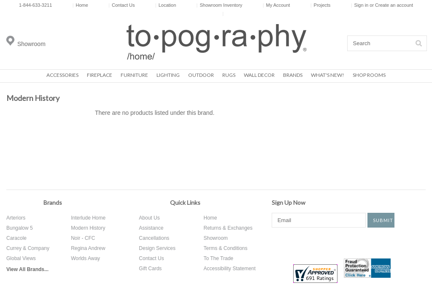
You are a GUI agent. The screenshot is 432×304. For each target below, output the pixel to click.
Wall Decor (259, 75)
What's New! (327, 75)
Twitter (308, 242)
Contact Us (121, 5)
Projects (320, 5)
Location (165, 5)
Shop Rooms (369, 75)
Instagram (359, 242)
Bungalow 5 (19, 228)
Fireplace (99, 75)
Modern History (88, 228)
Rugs (228, 75)
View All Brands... (27, 269)
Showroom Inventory (220, 5)
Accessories (62, 75)
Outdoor (201, 75)
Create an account (394, 5)
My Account (276, 5)
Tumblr (389, 242)
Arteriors (15, 218)
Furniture (134, 75)
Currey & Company (27, 248)
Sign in (361, 5)
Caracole (16, 238)
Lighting (168, 75)
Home (80, 5)
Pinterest (333, 242)
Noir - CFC (83, 238)
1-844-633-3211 (35, 5)
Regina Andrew (88, 248)
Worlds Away (85, 258)
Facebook (278, 242)
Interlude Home (88, 218)
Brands (292, 75)
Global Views (21, 258)
